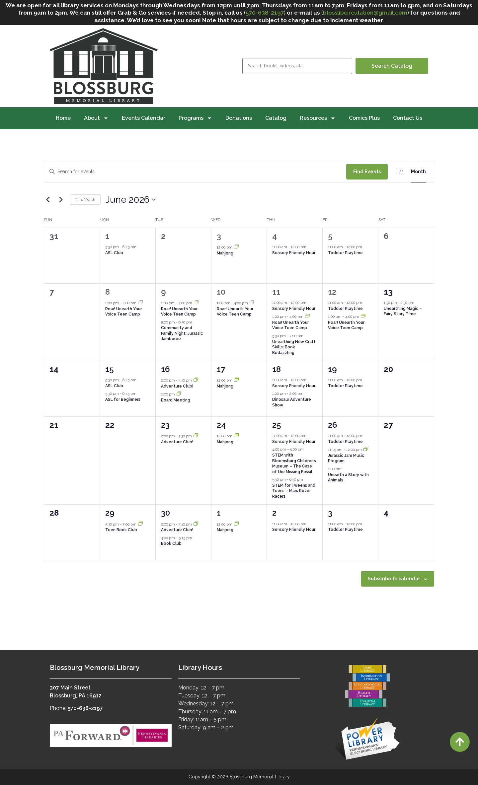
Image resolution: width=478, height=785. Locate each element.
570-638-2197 (265, 12)
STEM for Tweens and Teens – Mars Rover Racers (293, 491)
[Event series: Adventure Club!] (196, 380)
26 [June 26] (332, 425)
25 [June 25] (276, 425)
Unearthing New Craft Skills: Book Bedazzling (294, 347)
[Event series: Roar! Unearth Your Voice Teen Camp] (140, 303)
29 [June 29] (110, 513)
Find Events (367, 171)
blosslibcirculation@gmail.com (365, 12)
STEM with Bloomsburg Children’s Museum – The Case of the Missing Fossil (294, 463)
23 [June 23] (165, 425)
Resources (318, 118)
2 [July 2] (274, 513)
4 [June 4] (274, 236)
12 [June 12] (332, 292)
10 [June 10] (221, 292)
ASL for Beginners (122, 399)
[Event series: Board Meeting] (179, 394)
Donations (238, 118)
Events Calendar (143, 118)
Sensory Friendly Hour (293, 252)
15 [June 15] (109, 369)
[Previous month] (48, 200)
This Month (85, 199)
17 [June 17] (221, 369)
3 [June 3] (219, 236)
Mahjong (225, 253)
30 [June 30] (165, 513)
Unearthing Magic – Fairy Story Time (403, 311)
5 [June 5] (330, 236)
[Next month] (61, 200)
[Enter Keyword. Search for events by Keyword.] (195, 171)
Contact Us (407, 118)
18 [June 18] (276, 369)
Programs (195, 118)
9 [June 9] (163, 292)
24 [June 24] (221, 425)
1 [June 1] (107, 236)
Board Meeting (175, 400)
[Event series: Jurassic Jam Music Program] (365, 450)
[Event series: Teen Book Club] (140, 524)
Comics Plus (364, 118)
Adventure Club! (177, 386)
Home (63, 118)
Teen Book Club (121, 530)
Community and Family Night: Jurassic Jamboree (182, 333)
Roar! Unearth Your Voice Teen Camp (123, 312)
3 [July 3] (330, 513)
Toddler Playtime (345, 252)
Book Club (171, 543)
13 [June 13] (388, 292)
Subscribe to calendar (394, 578)
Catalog (275, 118)
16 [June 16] (165, 369)
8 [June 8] (107, 292)
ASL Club (114, 252)
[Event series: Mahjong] (236, 247)
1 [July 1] (219, 513)
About (96, 118)
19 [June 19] (332, 369)
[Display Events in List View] (399, 171)
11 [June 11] (276, 292)
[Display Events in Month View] (418, 171)
